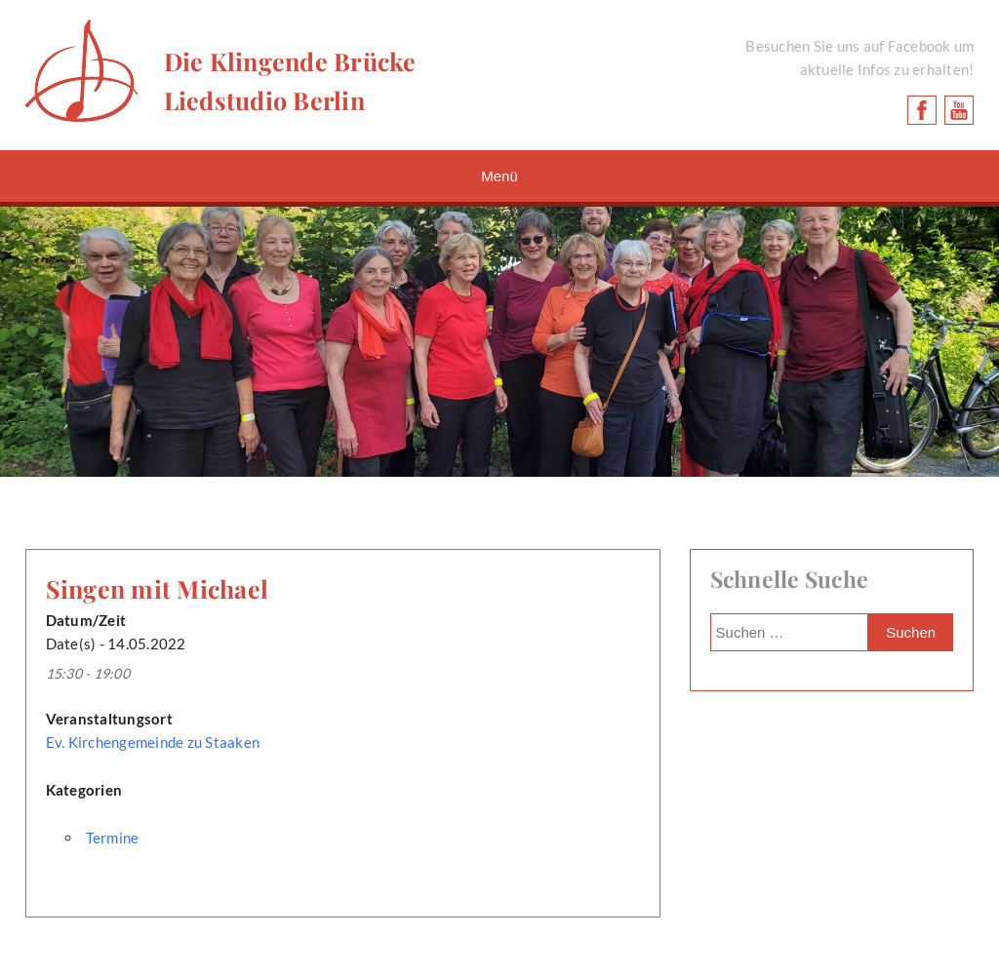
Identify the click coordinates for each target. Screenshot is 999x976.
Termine (113, 837)
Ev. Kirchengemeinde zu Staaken (153, 742)
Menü (499, 176)
